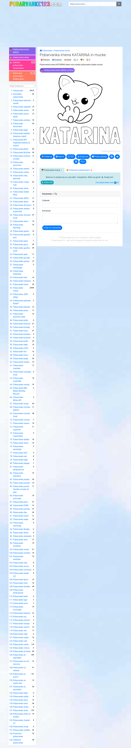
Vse (107, 182)
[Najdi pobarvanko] (118, 4)
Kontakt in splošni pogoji (90, 237)
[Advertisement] (65, 26)
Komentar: (46, 211)
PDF (71, 156)
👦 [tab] (52, 170)
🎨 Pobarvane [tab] (79, 170)
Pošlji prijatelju (99, 156)
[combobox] (22, 86)
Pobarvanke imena (62, 50)
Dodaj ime (83, 156)
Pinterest (45, 60)
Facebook (57, 60)
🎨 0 (88, 60)
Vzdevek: (46, 200)
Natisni (60, 156)
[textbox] (22, 86)
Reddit (67, 60)
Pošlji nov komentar (52, 228)
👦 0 (82, 60)
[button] (22, 51)
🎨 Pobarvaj (47, 156)
